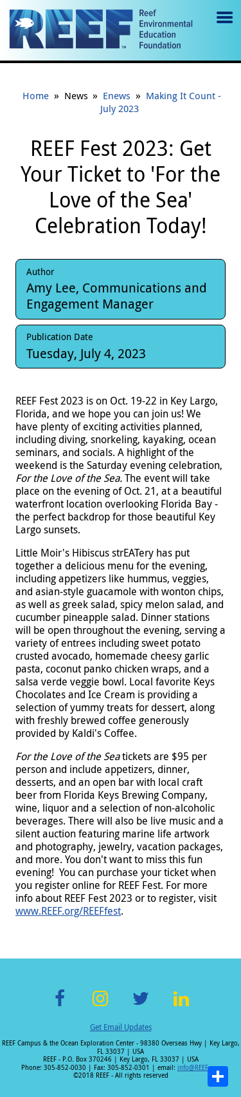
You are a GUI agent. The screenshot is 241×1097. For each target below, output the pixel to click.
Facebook (60, 1005)
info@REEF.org (198, 1068)
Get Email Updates (121, 1027)
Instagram (100, 1005)
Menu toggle (223, 26)
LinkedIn (182, 1005)
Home (35, 95)
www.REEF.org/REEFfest (68, 911)
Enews (116, 95)
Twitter (141, 1005)
